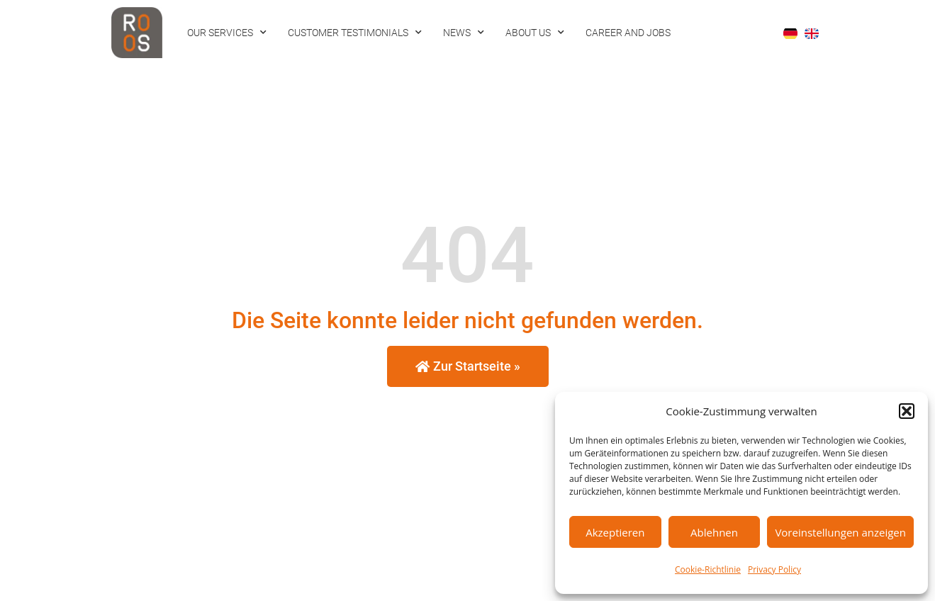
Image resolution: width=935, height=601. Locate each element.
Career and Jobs (628, 32)
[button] (907, 411)
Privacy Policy (774, 569)
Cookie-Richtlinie (708, 569)
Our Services (227, 32)
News (463, 32)
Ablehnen (714, 532)
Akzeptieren (615, 532)
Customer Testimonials (355, 32)
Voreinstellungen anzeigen (840, 532)
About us (534, 32)
